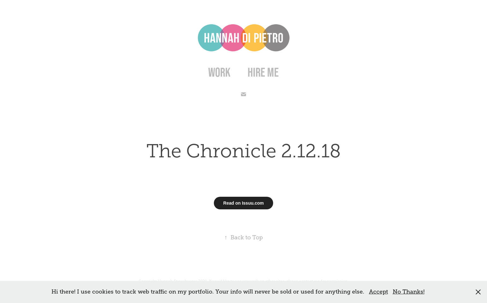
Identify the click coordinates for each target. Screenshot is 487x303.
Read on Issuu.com (243, 203)
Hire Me (263, 72)
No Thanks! (409, 291)
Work (219, 72)
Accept (378, 291)
